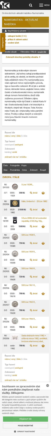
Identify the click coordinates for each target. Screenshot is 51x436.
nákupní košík (14, 36)
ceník (14, 152)
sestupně (19, 145)
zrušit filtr (42, 52)
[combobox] (47, 385)
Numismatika (38, 13)
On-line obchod (8, 13)
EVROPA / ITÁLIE (11, 177)
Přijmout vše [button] (25, 419)
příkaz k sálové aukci (18, 39)
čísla (18, 136)
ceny (13, 136)
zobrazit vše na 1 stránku (15, 157)
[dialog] (25, 409)
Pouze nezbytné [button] (25, 425)
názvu (7, 136)
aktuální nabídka (24, 13)
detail (35, 193)
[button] (25, 431)
